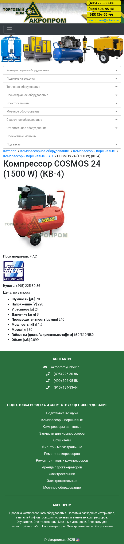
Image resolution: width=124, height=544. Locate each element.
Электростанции (18, 103)
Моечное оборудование (23, 111)
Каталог (9, 151)
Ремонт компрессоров (62, 454)
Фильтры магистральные (62, 447)
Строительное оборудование (26, 128)
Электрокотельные (62, 481)
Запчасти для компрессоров (62, 433)
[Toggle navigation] (9, 29)
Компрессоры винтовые (62, 427)
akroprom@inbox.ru (104, 20)
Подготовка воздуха (21, 78)
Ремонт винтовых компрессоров (62, 461)
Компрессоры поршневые (94, 151)
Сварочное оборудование (24, 119)
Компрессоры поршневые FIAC (28, 156)
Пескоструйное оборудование (27, 95)
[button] (9, 49)
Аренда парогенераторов (62, 467)
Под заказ (13, 144)
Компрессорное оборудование (28, 70)
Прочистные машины (21, 136)
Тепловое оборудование (23, 86)
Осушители (62, 440)
